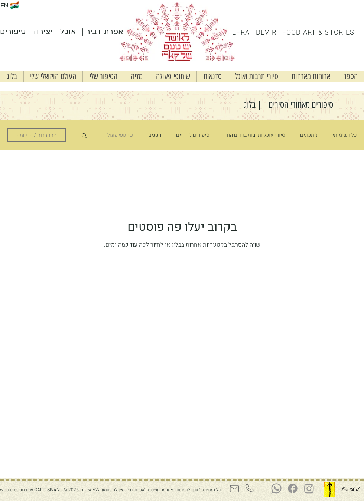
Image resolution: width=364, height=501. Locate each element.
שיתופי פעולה (118, 135)
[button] (212, 76)
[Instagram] (309, 488)
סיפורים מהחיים (192, 135)
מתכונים (309, 135)
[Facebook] (292, 488)
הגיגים (154, 135)
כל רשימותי (344, 135)
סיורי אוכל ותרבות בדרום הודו (254, 135)
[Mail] (234, 489)
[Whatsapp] (276, 488)
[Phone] (249, 488)
